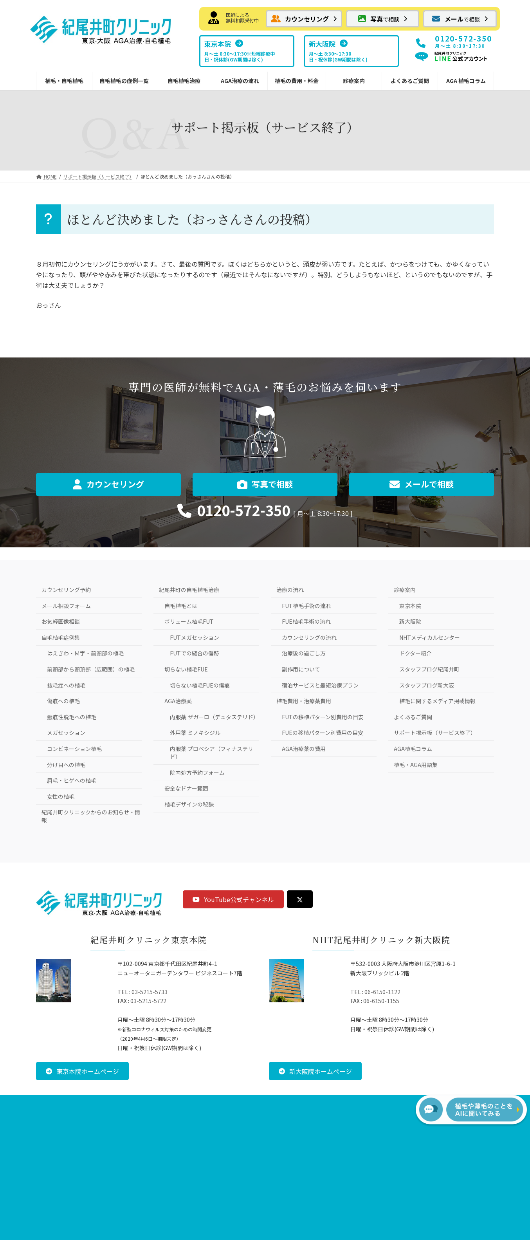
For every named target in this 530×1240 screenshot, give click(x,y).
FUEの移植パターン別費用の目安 (322, 732)
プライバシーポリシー (265, 1102)
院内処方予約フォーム (197, 772)
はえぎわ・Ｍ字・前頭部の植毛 (85, 653)
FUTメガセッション (194, 637)
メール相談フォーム (66, 606)
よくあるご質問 (413, 717)
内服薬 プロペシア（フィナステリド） (211, 752)
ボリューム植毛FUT (189, 621)
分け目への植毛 (66, 765)
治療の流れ (290, 590)
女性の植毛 (60, 796)
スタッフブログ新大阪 (426, 685)
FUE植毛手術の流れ (306, 621)
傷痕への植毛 (63, 701)
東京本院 (410, 606)
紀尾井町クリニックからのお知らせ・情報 (90, 816)
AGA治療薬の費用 (304, 749)
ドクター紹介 (415, 653)
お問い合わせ (212, 1102)
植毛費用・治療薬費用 (303, 701)
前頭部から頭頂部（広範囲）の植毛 (91, 669)
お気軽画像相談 (60, 621)
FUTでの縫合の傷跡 (194, 653)
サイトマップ (318, 1102)
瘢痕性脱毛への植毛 (71, 717)
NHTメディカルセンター (429, 637)
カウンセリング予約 (66, 590)
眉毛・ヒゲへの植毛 (71, 780)
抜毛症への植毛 (66, 685)
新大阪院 (410, 621)
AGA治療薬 (178, 701)
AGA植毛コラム (413, 749)
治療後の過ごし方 (304, 653)
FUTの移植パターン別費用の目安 (323, 717)
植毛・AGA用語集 (416, 765)
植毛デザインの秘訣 (189, 804)
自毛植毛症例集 (60, 637)
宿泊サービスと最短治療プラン (320, 685)
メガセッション (66, 732)
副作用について (301, 669)
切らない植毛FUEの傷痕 (200, 685)
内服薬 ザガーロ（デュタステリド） (214, 717)
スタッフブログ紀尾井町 (429, 669)
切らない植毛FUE (186, 669)
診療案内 (405, 590)
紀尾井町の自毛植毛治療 (189, 590)
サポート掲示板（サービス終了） (435, 732)
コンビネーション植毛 (74, 749)
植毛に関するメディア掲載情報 (437, 701)
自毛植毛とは (180, 606)
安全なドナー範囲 (186, 788)
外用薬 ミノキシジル (195, 732)
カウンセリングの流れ (309, 637)
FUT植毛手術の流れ (306, 606)
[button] (304, 18)
